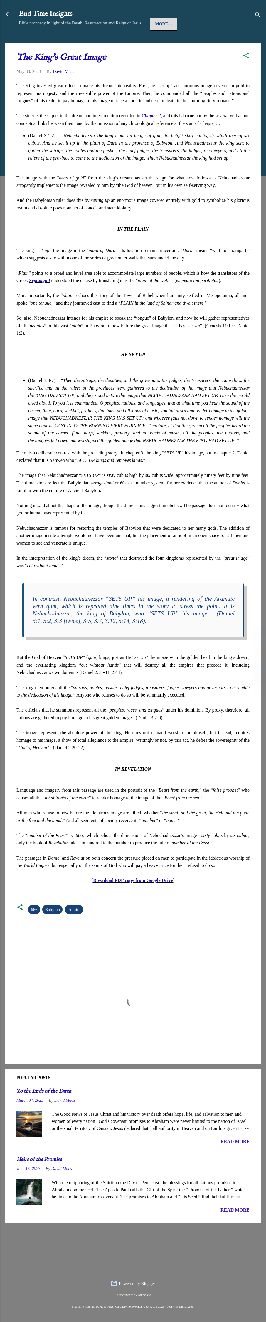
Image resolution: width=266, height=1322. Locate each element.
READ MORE (235, 1159)
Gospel (78, 42)
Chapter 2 (151, 133)
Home (30, 42)
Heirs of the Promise (39, 1177)
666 (34, 927)
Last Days (161, 42)
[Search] (257, 16)
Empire (74, 927)
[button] (246, 74)
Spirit (133, 42)
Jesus (53, 42)
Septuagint (39, 298)
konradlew (144, 1294)
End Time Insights (45, 14)
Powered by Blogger (133, 1283)
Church (106, 42)
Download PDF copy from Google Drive (133, 898)
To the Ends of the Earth (43, 1109)
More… (191, 42)
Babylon (52, 927)
